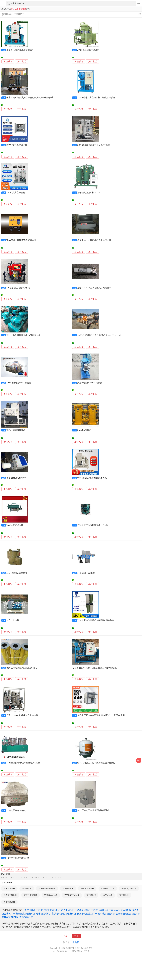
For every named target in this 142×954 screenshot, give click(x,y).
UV (52, 877)
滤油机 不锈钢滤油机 (16, 810)
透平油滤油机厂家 (106, 913)
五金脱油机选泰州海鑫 (17, 573)
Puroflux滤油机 (84, 430)
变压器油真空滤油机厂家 (128, 913)
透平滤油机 (107, 895)
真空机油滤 (91, 895)
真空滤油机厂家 (32, 910)
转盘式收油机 (12, 620)
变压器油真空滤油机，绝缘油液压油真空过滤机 (94, 668)
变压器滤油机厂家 (104, 910)
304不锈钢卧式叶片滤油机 (18, 383)
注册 (76, 936)
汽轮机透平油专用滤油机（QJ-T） (93, 525)
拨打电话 (21, 61)
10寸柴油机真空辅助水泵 (18, 858)
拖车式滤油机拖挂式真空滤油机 (21, 240)
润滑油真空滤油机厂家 (65, 913)
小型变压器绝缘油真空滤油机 (20, 50)
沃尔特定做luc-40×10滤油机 (90, 383)
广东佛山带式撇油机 (86, 573)
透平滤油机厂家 (71, 910)
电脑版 (75, 942)
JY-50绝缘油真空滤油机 (88, 50)
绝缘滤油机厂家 (87, 910)
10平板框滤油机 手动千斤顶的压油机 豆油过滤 (99, 335)
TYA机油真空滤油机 (15, 192)
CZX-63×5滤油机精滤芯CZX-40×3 (21, 668)
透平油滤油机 (9, 902)
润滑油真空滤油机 (128, 888)
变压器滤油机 (68, 888)
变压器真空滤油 (107, 888)
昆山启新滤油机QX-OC (16, 478)
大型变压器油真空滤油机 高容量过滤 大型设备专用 (101, 715)
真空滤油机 (124, 895)
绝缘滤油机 (26, 888)
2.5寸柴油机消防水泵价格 (18, 288)
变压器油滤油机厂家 (26, 913)
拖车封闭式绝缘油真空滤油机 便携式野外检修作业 (29, 97)
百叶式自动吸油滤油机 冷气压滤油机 (23, 335)
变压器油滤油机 (87, 888)
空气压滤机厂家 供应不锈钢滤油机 (93, 810)
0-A (2, 877)
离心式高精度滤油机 (15, 430)
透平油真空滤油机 (71, 895)
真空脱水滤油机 (30, 895)
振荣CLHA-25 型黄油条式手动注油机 (94, 288)
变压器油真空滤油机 (46, 888)
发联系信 (8, 61)
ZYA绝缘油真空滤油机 (16, 145)
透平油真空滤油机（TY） (89, 192)
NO (35, 877)
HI (21, 877)
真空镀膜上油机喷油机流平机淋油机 (94, 240)
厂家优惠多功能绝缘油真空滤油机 (22, 715)
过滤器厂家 (27, 917)
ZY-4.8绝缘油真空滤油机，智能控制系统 (96, 97)
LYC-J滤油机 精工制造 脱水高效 (92, 478)
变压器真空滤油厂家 (87, 913)
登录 (65, 936)
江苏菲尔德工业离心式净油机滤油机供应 (96, 763)
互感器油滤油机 (50, 895)
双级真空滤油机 (10, 895)
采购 (138, 760)
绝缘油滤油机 (9, 888)
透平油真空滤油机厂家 (51, 910)
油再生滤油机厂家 (122, 910)
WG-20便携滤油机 (14, 525)
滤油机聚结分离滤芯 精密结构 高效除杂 (95, 620)
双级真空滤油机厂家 (12, 917)
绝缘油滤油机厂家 (45, 913)
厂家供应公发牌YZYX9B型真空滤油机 (23, 763)
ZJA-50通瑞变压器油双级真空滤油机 (94, 145)
